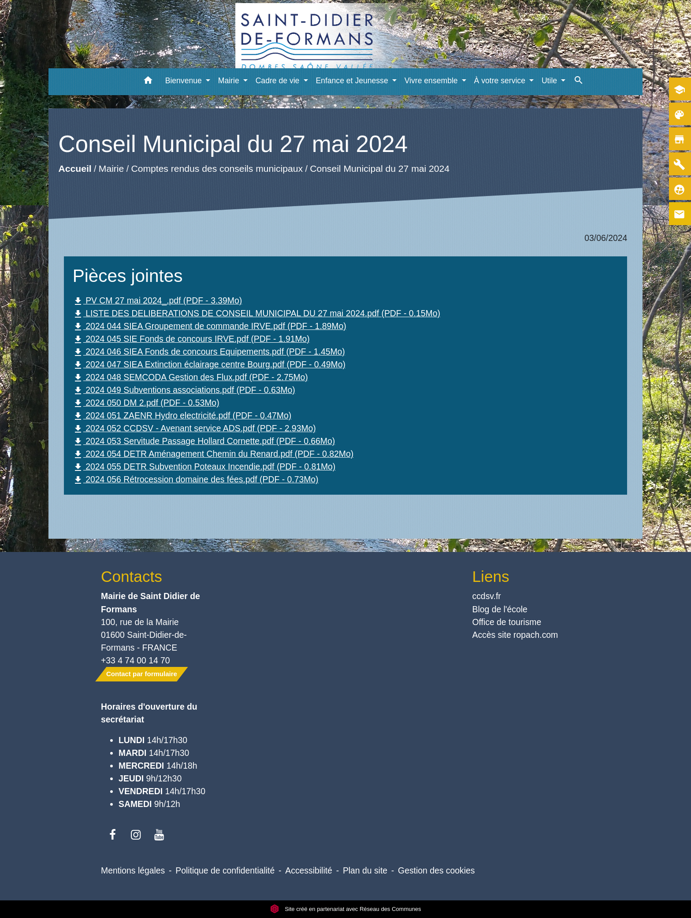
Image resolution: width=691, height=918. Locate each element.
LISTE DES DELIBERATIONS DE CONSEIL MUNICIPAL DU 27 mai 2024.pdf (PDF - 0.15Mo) (256, 313)
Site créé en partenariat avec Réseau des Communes (345, 909)
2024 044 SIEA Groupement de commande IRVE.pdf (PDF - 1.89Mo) (209, 326)
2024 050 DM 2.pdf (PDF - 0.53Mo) (146, 403)
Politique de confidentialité (225, 870)
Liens (490, 576)
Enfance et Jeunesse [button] (353, 80)
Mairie (111, 169)
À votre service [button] (501, 80)
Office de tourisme (507, 622)
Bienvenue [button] (184, 80)
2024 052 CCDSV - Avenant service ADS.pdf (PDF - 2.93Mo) (194, 428)
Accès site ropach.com (515, 635)
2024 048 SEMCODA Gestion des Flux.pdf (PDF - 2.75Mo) (190, 377)
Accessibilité (308, 870)
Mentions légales (133, 870)
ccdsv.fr (486, 596)
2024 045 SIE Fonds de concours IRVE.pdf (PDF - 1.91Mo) (191, 339)
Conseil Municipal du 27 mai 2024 (380, 169)
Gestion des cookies (436, 870)
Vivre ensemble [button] (432, 80)
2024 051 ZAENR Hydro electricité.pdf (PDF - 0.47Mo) (182, 416)
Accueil (74, 169)
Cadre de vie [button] (279, 80)
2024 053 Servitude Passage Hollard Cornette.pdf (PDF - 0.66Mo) (204, 441)
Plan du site (365, 870)
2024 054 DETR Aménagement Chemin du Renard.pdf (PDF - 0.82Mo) (213, 454)
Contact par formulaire (141, 673)
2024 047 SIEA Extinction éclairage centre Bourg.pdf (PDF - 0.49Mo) (209, 364)
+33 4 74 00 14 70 (135, 660)
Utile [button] (550, 80)
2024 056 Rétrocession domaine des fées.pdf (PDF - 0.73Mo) (196, 479)
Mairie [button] (229, 80)
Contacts (131, 576)
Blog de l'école (500, 609)
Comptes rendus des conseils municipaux (217, 169)
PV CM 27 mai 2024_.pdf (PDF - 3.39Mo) (157, 301)
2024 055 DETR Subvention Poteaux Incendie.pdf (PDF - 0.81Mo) (204, 467)
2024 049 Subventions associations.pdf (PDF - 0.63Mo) (184, 390)
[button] (148, 81)
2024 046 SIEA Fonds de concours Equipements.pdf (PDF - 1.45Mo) (209, 352)
